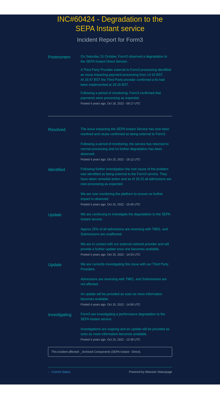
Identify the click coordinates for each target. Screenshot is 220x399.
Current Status (59, 372)
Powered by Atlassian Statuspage (150, 372)
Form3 (134, 39)
